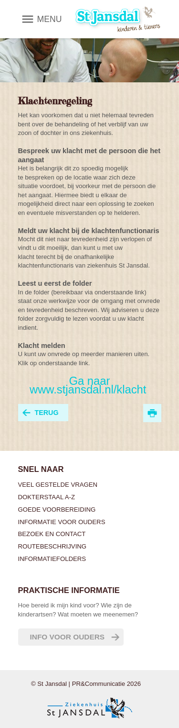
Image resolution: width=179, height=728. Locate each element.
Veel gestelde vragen (58, 484)
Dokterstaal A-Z (46, 497)
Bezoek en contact (52, 534)
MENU (49, 19)
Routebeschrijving (52, 546)
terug (47, 412)
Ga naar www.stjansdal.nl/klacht (89, 385)
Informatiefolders (52, 558)
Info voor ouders (67, 637)
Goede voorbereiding (57, 509)
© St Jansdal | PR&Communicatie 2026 (86, 683)
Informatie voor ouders (61, 522)
